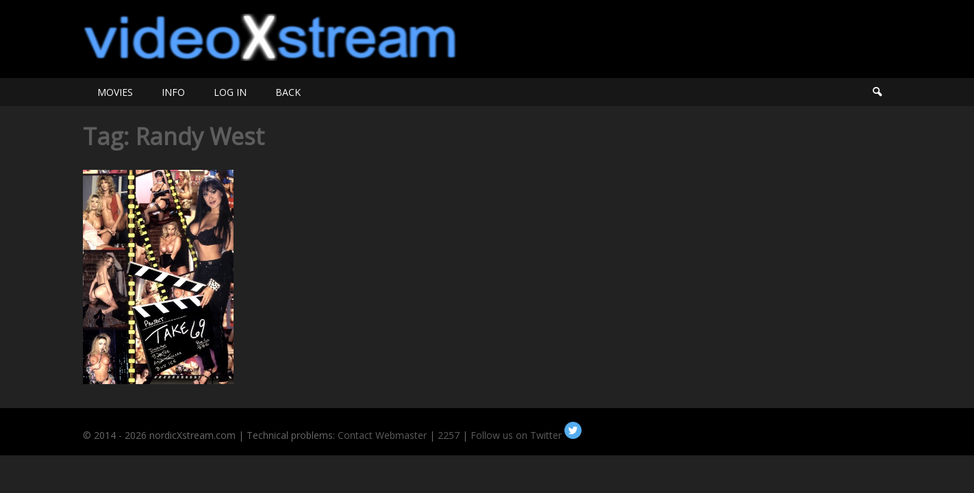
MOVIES (115, 92)
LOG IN (230, 92)
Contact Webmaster (382, 435)
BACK (288, 92)
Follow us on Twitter (526, 435)
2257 (449, 435)
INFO (173, 92)
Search (876, 92)
